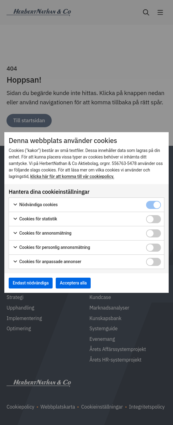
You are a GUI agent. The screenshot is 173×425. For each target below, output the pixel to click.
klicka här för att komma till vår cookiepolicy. (72, 176)
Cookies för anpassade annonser (47, 262)
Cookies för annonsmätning (42, 233)
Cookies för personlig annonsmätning (51, 247)
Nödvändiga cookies (35, 205)
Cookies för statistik (35, 219)
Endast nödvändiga (31, 282)
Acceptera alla (73, 282)
